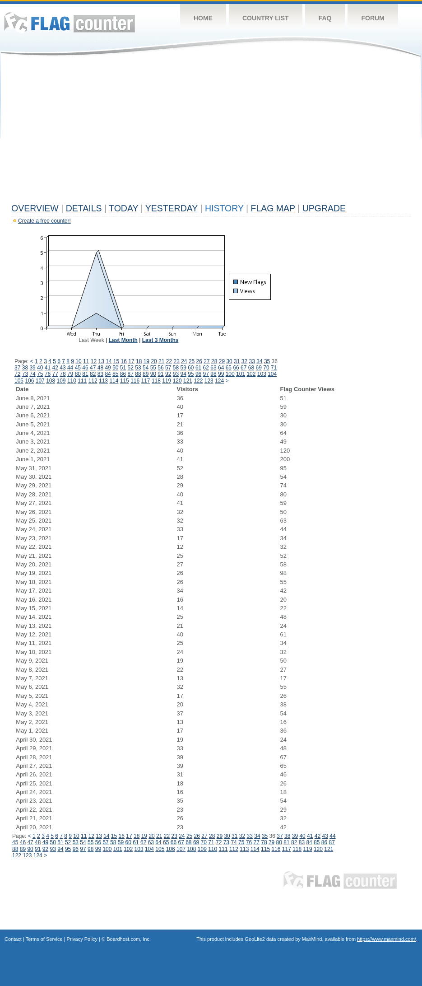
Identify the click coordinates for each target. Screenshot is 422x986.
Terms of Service (44, 939)
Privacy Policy (82, 939)
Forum (372, 18)
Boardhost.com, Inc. (129, 939)
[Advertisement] (211, 132)
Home (203, 18)
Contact (13, 939)
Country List (265, 18)
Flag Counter (69, 22)
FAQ (325, 18)
